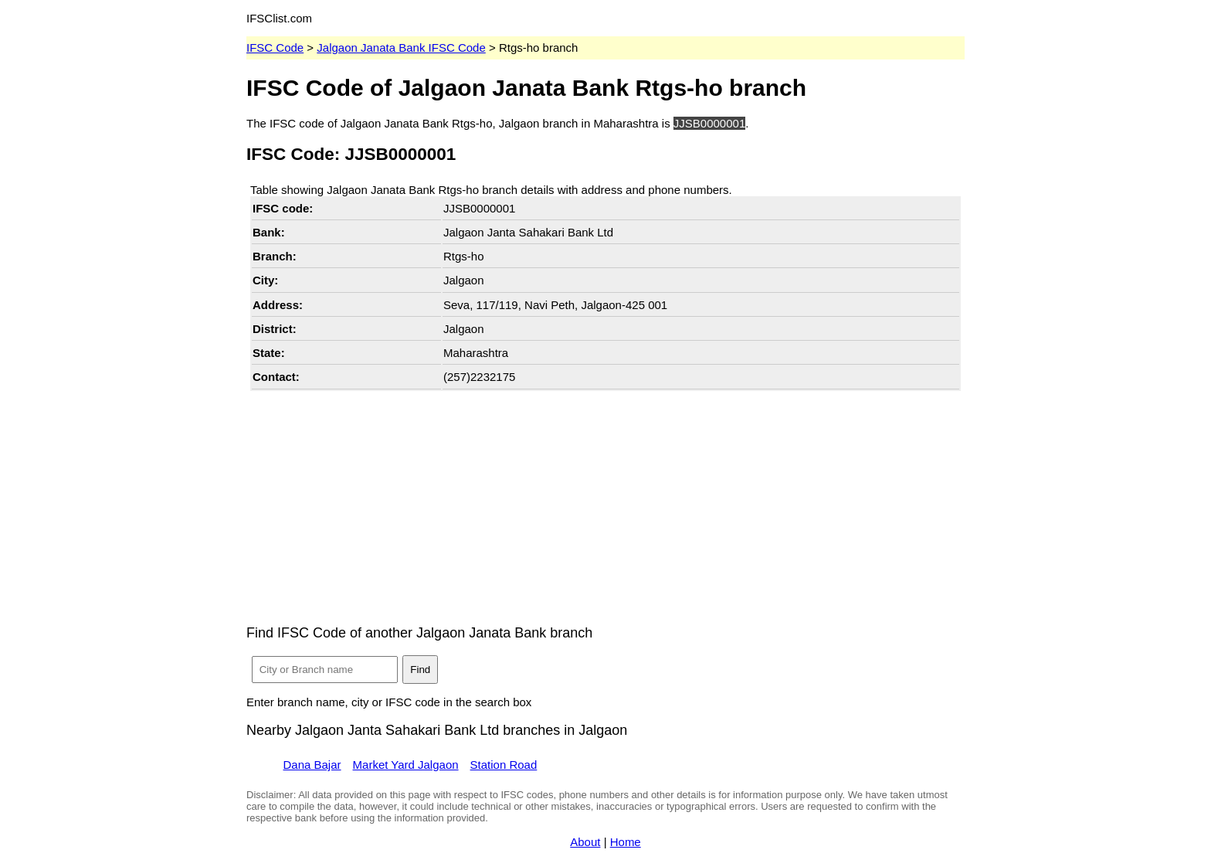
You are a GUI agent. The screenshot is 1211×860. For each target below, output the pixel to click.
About (585, 841)
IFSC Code (275, 47)
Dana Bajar (312, 764)
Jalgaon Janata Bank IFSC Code (401, 47)
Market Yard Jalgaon (406, 764)
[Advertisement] (605, 503)
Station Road (504, 764)
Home (625, 841)
